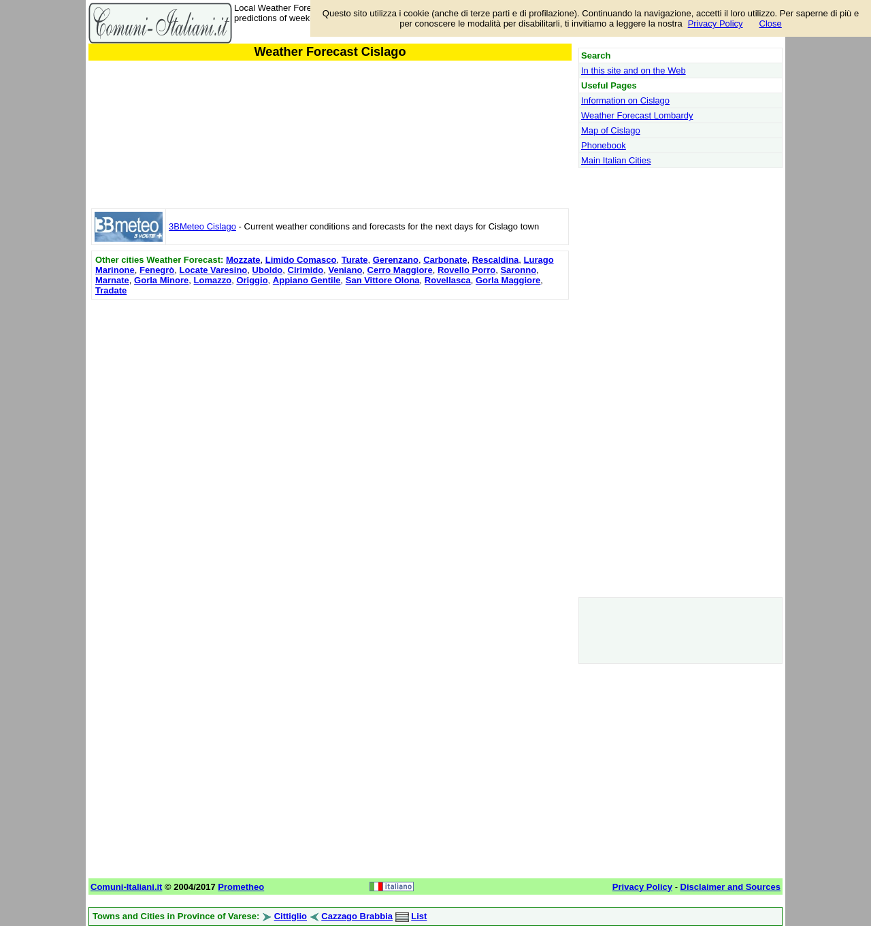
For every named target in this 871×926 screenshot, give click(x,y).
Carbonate (445, 260)
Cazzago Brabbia (357, 916)
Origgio (251, 280)
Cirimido (306, 270)
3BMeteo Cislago (202, 226)
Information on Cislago (625, 100)
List (419, 916)
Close (770, 23)
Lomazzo (213, 280)
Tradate (111, 290)
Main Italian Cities (616, 160)
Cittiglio (290, 916)
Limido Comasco (301, 260)
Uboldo (267, 270)
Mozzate (243, 260)
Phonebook (603, 145)
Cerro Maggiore (400, 270)
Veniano (345, 270)
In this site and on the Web (633, 70)
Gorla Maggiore (508, 280)
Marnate (112, 280)
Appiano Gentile (307, 280)
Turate (355, 260)
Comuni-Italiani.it (126, 887)
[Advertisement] (330, 398)
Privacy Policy (715, 23)
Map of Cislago (610, 130)
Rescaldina (495, 260)
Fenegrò (156, 270)
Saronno (518, 270)
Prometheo (241, 887)
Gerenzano (395, 260)
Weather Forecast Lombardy (637, 115)
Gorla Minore (161, 280)
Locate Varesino (214, 270)
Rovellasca (448, 280)
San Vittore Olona (383, 280)
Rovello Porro (466, 270)
